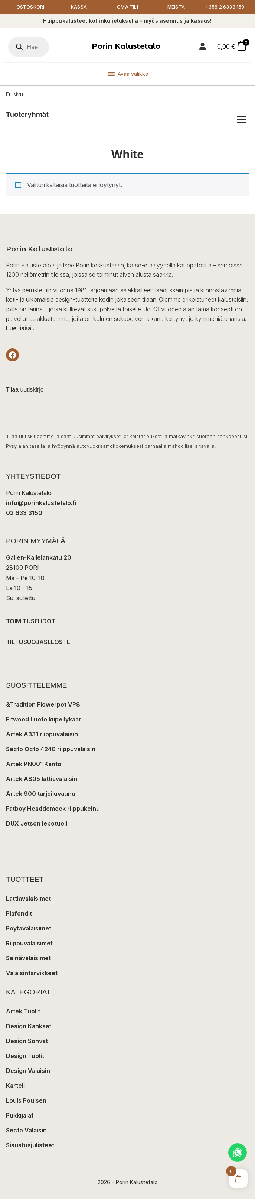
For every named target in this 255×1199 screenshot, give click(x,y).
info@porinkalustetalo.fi (41, 503)
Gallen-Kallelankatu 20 (38, 557)
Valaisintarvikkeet (32, 973)
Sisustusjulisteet (30, 1145)
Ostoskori (30, 7)
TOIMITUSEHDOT (30, 621)
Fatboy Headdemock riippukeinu (53, 808)
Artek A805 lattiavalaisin (41, 778)
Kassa (79, 7)
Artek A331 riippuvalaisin (42, 734)
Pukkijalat (19, 1115)
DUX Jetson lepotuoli (36, 823)
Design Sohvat (27, 1041)
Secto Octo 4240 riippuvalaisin (50, 749)
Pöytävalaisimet (28, 928)
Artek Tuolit (23, 1011)
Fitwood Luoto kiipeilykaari (44, 719)
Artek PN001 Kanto (33, 764)
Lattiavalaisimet (28, 898)
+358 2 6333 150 (225, 7)
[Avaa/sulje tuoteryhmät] (241, 119)
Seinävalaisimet (28, 958)
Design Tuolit (25, 1056)
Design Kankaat (28, 1026)
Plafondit (19, 913)
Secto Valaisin (26, 1130)
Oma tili (127, 7)
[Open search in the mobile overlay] (28, 47)
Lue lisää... (21, 328)
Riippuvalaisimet (29, 943)
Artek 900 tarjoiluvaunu (40, 793)
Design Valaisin (28, 1070)
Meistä (176, 7)
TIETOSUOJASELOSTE (38, 642)
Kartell (15, 1085)
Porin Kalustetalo (126, 46)
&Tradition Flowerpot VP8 (43, 704)
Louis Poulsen (26, 1100)
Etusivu (14, 94)
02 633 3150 (24, 513)
